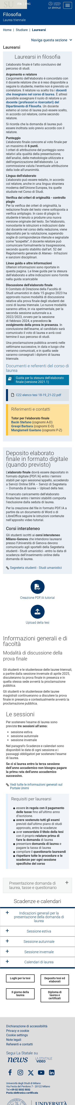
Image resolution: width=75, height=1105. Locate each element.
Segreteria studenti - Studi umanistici (36, 568)
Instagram (20, 1071)
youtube (41, 1071)
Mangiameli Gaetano (26, 430)
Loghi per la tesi (20, 978)
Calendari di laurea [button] (39, 962)
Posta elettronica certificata (22, 1092)
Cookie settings (17, 1035)
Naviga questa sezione (49, 40)
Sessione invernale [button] (39, 952)
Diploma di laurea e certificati (55, 995)
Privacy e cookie (17, 1031)
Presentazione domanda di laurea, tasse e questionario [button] (33, 885)
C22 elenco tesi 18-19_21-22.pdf (38, 395)
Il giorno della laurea (20, 994)
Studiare (22, 30)
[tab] (37, 885)
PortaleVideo (43, 1059)
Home (7, 30)
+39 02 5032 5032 (20, 1089)
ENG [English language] (28, 3)
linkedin (51, 1071)
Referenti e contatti (19, 1044)
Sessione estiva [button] (39, 931)
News (18, 1059)
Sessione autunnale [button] (39, 941)
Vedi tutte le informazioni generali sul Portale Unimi (36, 786)
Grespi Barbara (22, 426)
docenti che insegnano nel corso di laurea (36, 92)
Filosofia (12, 14)
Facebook (10, 1071)
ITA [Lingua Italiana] (19, 3)
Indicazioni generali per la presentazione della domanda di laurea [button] (39, 917)
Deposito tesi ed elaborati (54, 980)
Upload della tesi (37, 622)
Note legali (13, 1040)
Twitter (30, 1071)
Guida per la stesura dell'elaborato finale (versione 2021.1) (40, 380)
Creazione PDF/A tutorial (37, 598)
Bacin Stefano (21, 422)
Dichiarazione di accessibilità (26, 1026)
